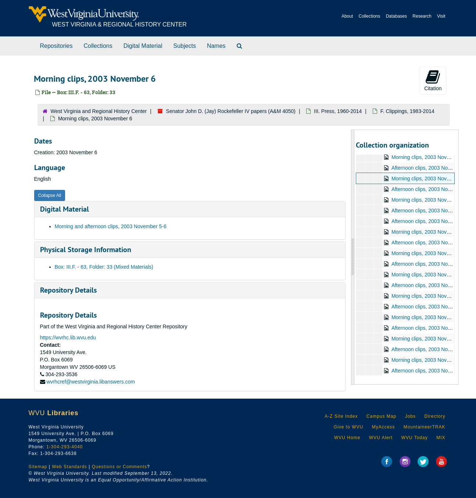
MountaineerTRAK (424, 427)
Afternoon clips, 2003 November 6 (430, 189)
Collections (369, 16)
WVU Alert (381, 437)
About (347, 16)
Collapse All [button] (49, 195)
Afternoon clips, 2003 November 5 (430, 168)
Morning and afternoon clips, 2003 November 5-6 (111, 226)
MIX (440, 437)
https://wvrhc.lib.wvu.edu (68, 337)
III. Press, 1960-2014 (338, 111)
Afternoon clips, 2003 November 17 (431, 328)
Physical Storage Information (85, 249)
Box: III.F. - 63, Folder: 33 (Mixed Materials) (104, 267)
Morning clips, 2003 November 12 (429, 253)
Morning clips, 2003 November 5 (428, 157)
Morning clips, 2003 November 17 (429, 317)
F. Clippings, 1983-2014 (407, 111)
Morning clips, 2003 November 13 (429, 275)
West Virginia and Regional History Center (99, 111)
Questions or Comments (119, 466)
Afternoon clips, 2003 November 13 (431, 285)
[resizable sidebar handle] (352, 257)
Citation (432, 80)
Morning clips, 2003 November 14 (429, 296)
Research (421, 16)
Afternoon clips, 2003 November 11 (431, 243)
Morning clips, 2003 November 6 (428, 178)
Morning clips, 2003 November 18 (429, 339)
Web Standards (69, 466)
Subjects (184, 46)
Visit (441, 16)
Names (216, 46)
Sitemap (38, 466)
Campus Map (381, 416)
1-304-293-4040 (64, 446)
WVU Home (347, 437)
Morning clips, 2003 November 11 (429, 232)
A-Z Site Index (341, 416)
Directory (434, 416)
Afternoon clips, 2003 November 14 (431, 307)
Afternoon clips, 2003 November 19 (431, 371)
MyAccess (383, 427)
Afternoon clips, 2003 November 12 (431, 264)
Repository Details (68, 290)
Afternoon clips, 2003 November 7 (430, 210)
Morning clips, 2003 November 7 (428, 200)
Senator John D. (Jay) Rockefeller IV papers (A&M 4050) (231, 111)
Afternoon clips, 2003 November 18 (431, 349)
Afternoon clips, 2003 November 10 (431, 221)
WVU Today (414, 437)
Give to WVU (348, 427)
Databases (396, 16)
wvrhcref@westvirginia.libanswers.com (90, 382)
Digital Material (143, 46)
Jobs (410, 416)
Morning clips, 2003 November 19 (429, 360)
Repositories (56, 46)
